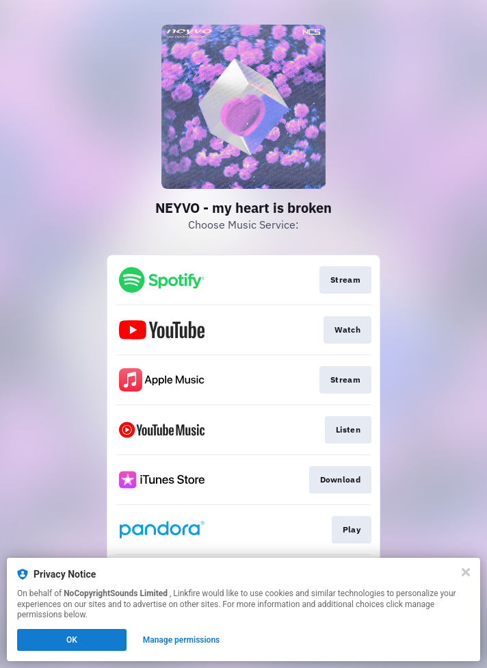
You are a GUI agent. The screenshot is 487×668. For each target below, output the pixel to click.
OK (71, 640)
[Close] (466, 572)
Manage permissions (181, 640)
